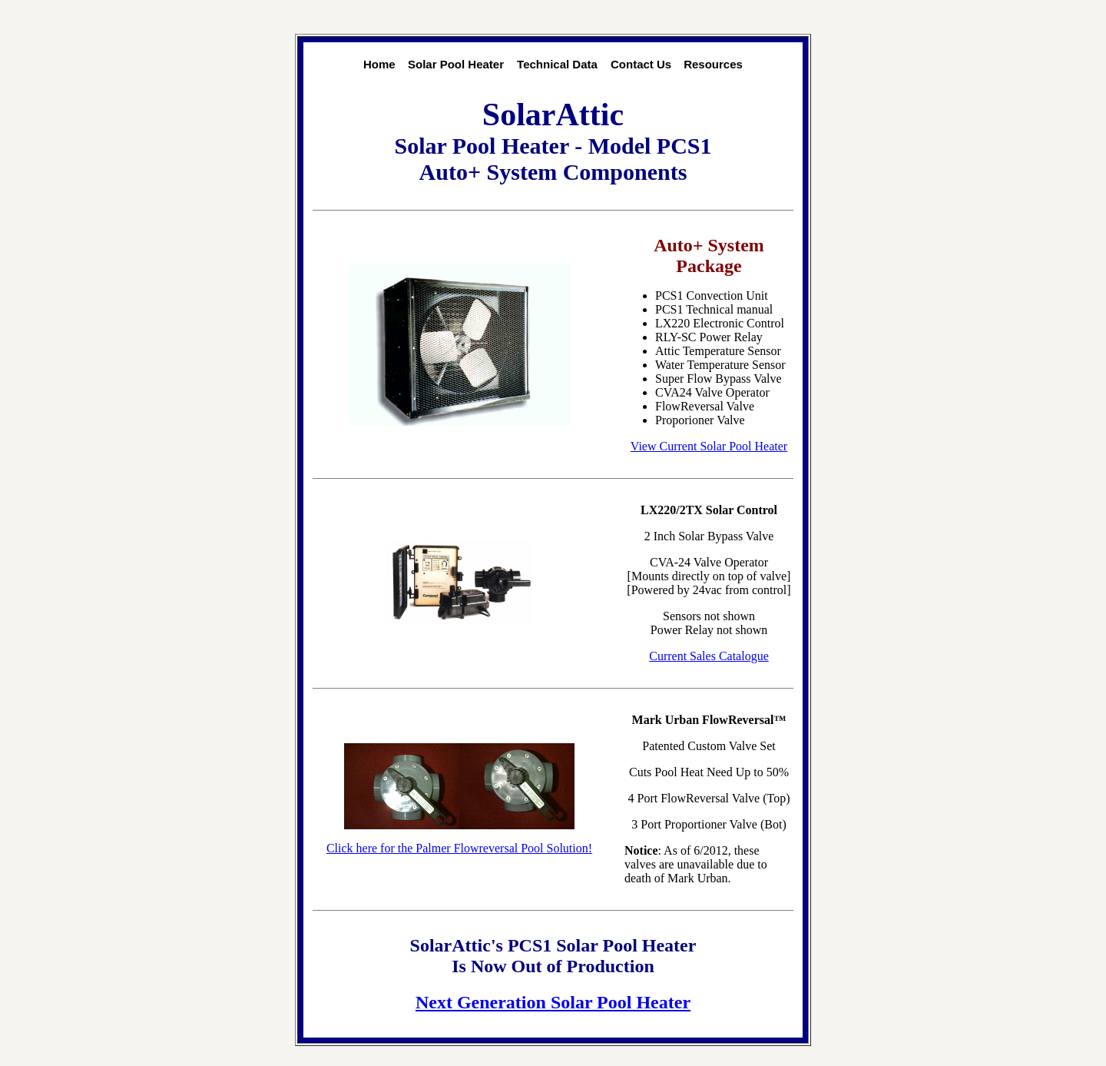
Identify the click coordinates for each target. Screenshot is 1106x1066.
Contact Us (641, 64)
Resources (713, 64)
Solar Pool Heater (456, 64)
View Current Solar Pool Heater (709, 446)
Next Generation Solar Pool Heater (553, 1002)
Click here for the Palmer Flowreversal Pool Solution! (459, 848)
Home (379, 64)
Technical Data (557, 64)
